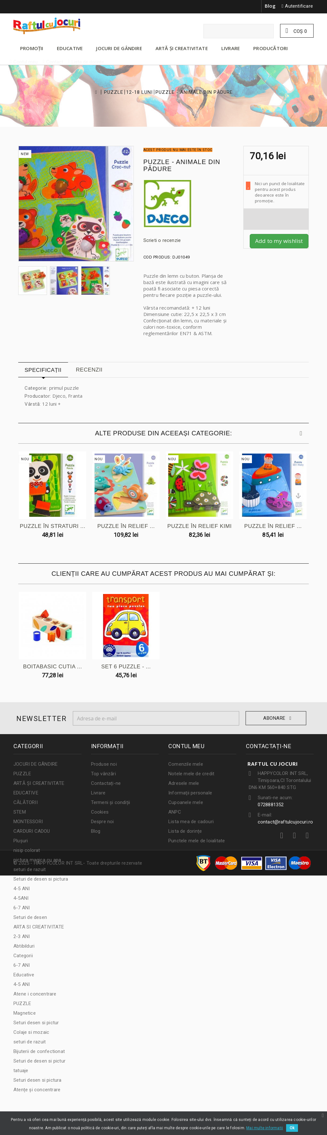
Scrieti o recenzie (162, 240)
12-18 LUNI (139, 92)
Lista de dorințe (185, 831)
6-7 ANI (21, 908)
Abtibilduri (23, 946)
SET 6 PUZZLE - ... (127, 667)
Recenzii (89, 370)
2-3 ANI (21, 936)
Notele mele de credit (191, 774)
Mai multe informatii (264, 1128)
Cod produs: (157, 257)
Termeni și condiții (110, 802)
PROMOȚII (31, 48)
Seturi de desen (30, 917)
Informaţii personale (190, 793)
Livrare (98, 793)
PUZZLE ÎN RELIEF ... (127, 526)
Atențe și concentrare (36, 1090)
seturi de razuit (29, 869)
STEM (19, 812)
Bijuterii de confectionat (39, 1051)
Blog (270, 6)
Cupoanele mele (185, 802)
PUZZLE (113, 92)
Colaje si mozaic (31, 1032)
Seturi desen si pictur (36, 1023)
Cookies (100, 812)
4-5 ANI (21, 888)
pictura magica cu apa (37, 860)
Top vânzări (103, 774)
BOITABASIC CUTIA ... (52, 667)
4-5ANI (20, 898)
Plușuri (20, 841)
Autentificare (299, 6)
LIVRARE (230, 48)
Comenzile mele (185, 764)
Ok (292, 1128)
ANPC (174, 812)
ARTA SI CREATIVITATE (38, 927)
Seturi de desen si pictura (40, 879)
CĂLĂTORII (25, 802)
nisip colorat (26, 850)
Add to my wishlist (279, 240)
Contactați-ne (106, 783)
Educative (23, 975)
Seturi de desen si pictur (39, 1061)
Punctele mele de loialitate (196, 841)
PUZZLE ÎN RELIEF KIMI (201, 526)
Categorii (23, 955)
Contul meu (186, 746)
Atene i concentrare (35, 994)
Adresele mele (183, 783)
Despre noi (102, 821)
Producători (270, 48)
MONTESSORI (28, 821)
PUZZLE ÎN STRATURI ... (53, 526)
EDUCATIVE (70, 48)
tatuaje (20, 1070)
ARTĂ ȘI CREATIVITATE (182, 48)
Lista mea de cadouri (191, 821)
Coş (299, 31)
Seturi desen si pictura (37, 1080)
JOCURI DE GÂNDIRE (119, 48)
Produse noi (104, 764)
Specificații (43, 370)
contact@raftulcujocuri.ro (285, 822)
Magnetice (24, 1013)
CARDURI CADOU (31, 831)
